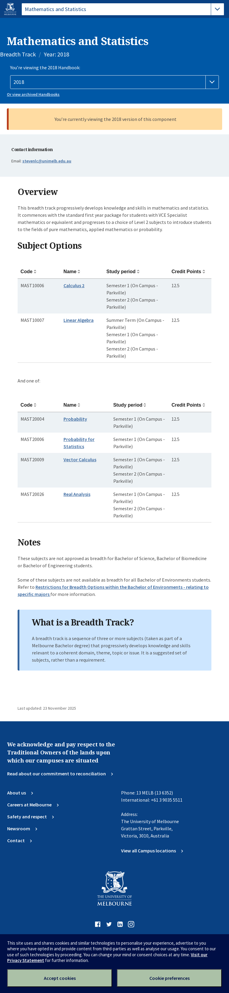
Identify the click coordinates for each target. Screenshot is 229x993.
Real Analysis (77, 494)
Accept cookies (60, 978)
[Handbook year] (114, 82)
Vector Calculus (80, 459)
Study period (121, 271)
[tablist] (123, 9)
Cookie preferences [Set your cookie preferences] (169, 978)
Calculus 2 (74, 285)
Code (27, 271)
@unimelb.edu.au (46, 161)
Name (70, 271)
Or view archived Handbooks (33, 94)
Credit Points (186, 271)
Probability (75, 419)
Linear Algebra (79, 320)
